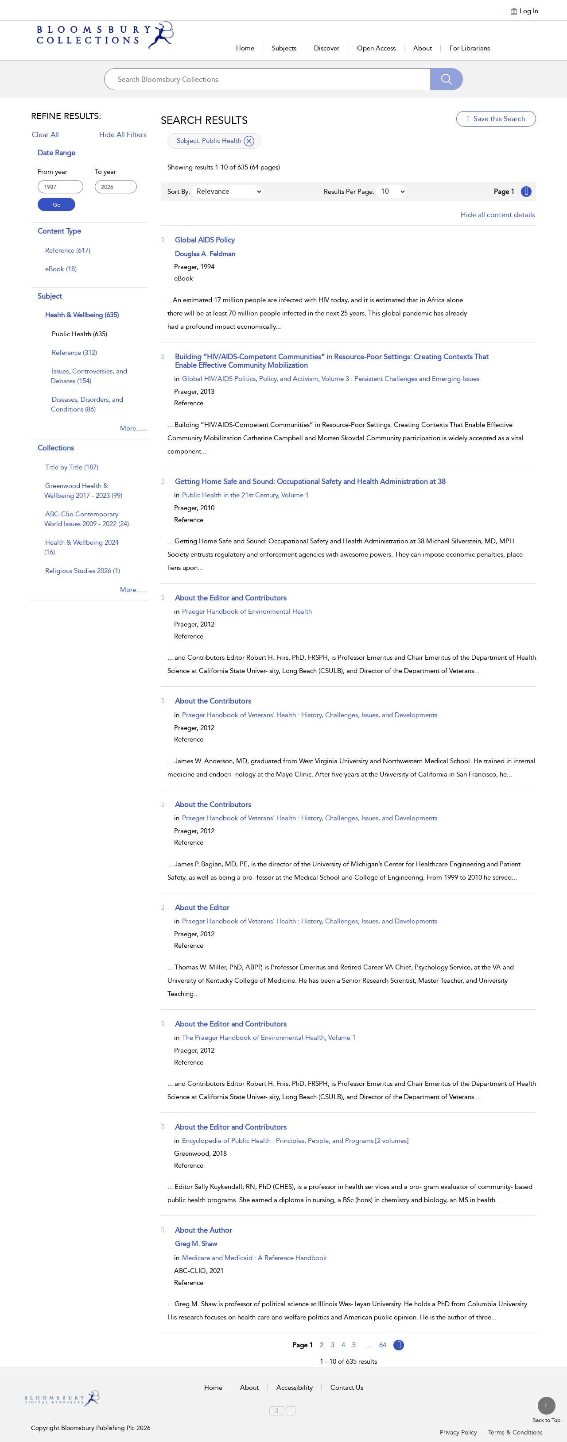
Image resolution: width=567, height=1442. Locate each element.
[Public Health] (79, 334)
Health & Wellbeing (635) (82, 315)
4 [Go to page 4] (343, 1345)
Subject (50, 296)
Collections (56, 448)
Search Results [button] (204, 120)
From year (52, 172)
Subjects (284, 48)
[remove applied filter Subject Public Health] (249, 141)
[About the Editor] (206, 907)
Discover (326, 48)
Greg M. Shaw (196, 1244)
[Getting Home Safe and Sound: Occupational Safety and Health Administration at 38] (314, 481)
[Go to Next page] (526, 191)
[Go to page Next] (398, 1345)
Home (245, 48)
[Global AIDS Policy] (209, 240)
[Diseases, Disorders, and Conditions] (87, 404)
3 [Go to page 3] (332, 1345)
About (422, 48)
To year (105, 172)
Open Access (376, 48)
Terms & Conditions (515, 1432)
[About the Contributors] (217, 701)
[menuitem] (88, 255)
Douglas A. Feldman (205, 254)
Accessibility (294, 1388)
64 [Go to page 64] (382, 1345)
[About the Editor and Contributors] (235, 597)
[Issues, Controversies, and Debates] (89, 376)
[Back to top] (546, 1410)
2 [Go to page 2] (321, 1345)
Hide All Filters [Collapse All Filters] (123, 135)
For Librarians (470, 48)
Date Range (56, 153)
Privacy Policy (458, 1432)
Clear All (45, 135)
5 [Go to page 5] (354, 1345)
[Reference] (74, 353)
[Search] (446, 79)
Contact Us (346, 1388)
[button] (165, 239)
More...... (133, 428)
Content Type (59, 231)
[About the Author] (207, 1230)
